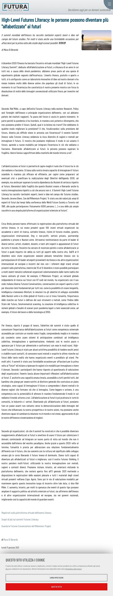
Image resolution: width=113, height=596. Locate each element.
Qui (7, 569)
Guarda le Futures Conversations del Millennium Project (26, 526)
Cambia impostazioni (56, 578)
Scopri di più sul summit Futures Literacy (19, 519)
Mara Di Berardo (11, 539)
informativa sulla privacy (73, 569)
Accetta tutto (56, 587)
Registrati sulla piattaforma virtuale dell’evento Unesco (26, 512)
